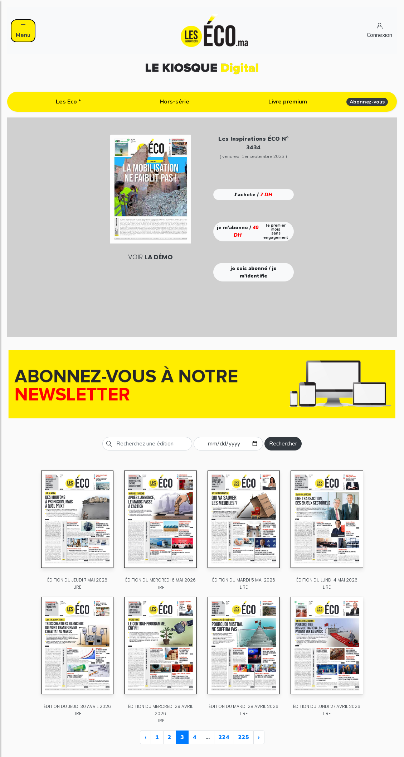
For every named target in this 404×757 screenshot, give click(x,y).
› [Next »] (259, 737)
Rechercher (283, 444)
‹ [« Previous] (145, 737)
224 (224, 737)
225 (243, 737)
